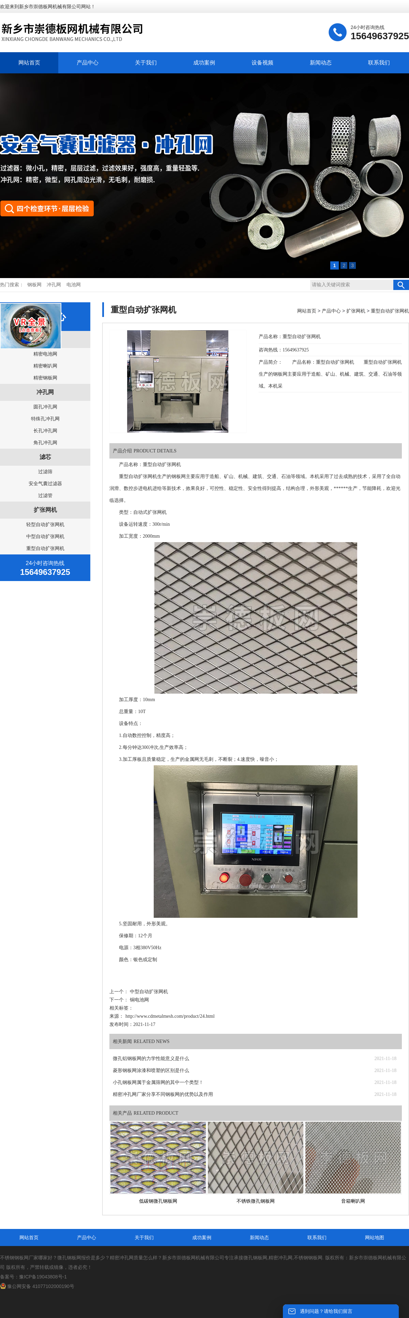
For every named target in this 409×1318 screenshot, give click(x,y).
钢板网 (34, 284)
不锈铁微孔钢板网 (256, 1201)
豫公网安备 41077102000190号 (37, 1286)
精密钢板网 (45, 377)
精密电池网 (45, 354)
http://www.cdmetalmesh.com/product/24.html (170, 1016)
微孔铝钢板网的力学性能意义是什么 (151, 1058)
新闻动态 (321, 63)
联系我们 (379, 63)
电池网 (73, 284)
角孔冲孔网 (45, 442)
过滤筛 (45, 471)
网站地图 (374, 1237)
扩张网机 (45, 510)
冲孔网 (54, 284)
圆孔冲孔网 (45, 406)
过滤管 (45, 495)
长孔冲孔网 (45, 430)
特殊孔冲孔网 (45, 418)
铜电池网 (138, 999)
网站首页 (29, 63)
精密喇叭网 (45, 365)
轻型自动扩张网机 (45, 524)
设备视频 (262, 63)
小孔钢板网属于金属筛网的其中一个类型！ (158, 1082)
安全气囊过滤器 (45, 483)
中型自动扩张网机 (45, 536)
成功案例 (204, 63)
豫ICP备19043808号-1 (43, 1276)
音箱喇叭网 (353, 1201)
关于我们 (146, 63)
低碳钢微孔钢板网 (158, 1201)
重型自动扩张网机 (45, 548)
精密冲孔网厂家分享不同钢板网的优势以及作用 (163, 1094)
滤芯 (45, 457)
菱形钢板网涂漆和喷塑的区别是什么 (151, 1070)
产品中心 (88, 63)
